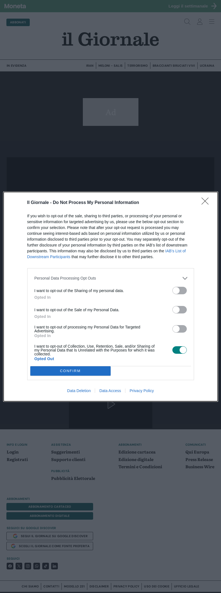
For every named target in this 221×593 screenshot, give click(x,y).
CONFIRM (70, 371)
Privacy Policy (142, 390)
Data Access (110, 390)
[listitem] (110, 278)
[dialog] (111, 296)
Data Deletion (79, 390)
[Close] (207, 203)
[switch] (179, 290)
